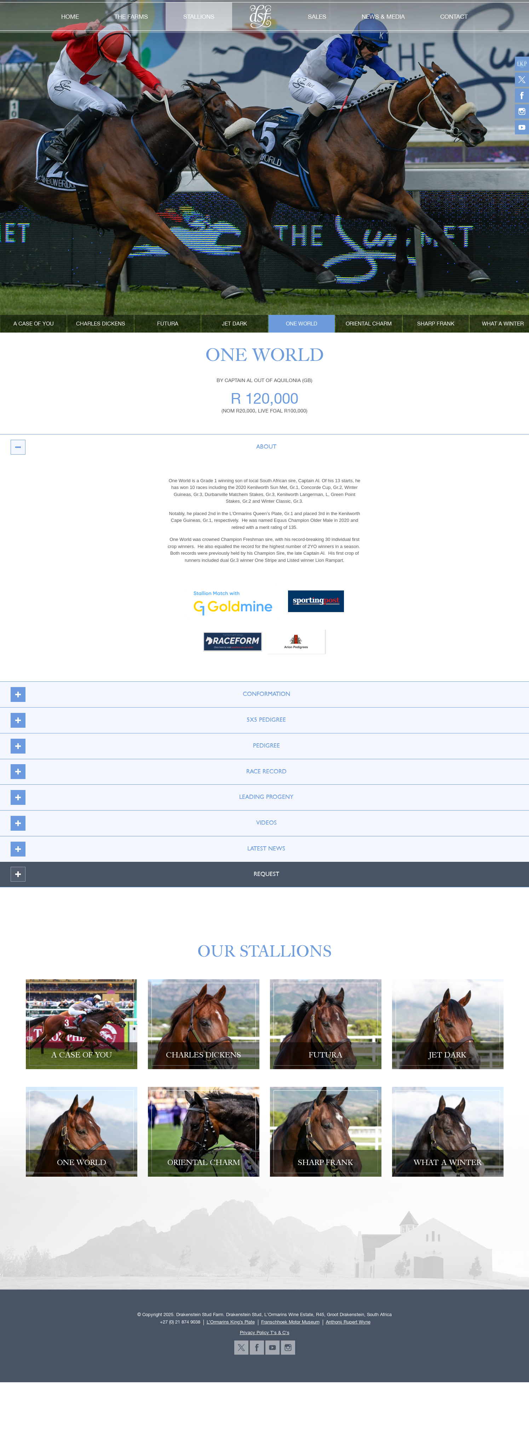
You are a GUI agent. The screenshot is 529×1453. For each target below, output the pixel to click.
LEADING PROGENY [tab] (148, 797)
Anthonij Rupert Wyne (348, 1322)
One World (301, 324)
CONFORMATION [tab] (146, 694)
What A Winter (503, 324)
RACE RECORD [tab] (144, 772)
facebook (257, 1347)
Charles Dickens (100, 324)
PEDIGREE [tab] (141, 746)
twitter (241, 1347)
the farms (131, 16)
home (70, 16)
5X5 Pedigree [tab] (144, 720)
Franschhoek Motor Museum (290, 1322)
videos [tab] (139, 823)
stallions (198, 16)
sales (317, 16)
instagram (288, 1347)
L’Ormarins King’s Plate (231, 1322)
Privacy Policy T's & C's (264, 1332)
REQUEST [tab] (141, 874)
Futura (167, 324)
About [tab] (139, 447)
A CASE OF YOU (33, 324)
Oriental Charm (369, 324)
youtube (272, 1347)
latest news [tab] (144, 849)
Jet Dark (234, 324)
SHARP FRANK (435, 324)
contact (454, 16)
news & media (383, 16)
